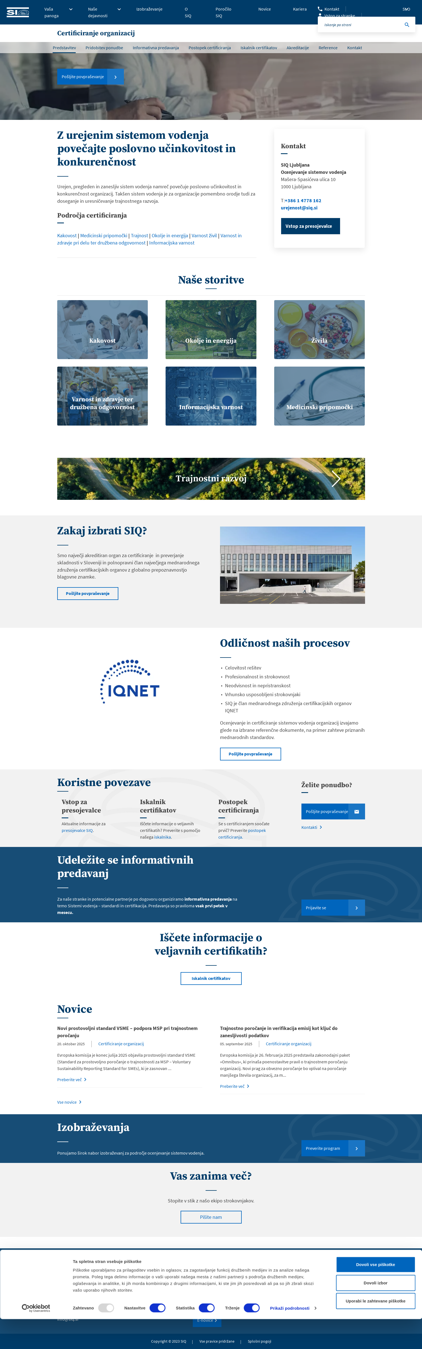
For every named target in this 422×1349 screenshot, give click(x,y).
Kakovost (67, 235)
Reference (328, 47)
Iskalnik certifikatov (259, 47)
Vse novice (67, 1113)
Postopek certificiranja (210, 47)
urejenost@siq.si (300, 207)
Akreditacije (298, 47)
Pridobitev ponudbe (104, 47)
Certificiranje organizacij (122, 1055)
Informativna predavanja (156, 47)
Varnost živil (204, 235)
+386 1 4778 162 (303, 200)
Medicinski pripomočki (103, 235)
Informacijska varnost (171, 242)
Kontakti (309, 839)
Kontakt (331, 9)
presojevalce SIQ (77, 841)
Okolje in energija (170, 235)
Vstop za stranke (339, 15)
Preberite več (69, 1090)
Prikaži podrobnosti (289, 1338)
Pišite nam (211, 1228)
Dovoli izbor (376, 1312)
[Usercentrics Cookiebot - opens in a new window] (36, 1338)
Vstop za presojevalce (309, 226)
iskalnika (162, 848)
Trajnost (139, 235)
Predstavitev (64, 47)
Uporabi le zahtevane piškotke (375, 1330)
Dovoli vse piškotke (375, 1294)
